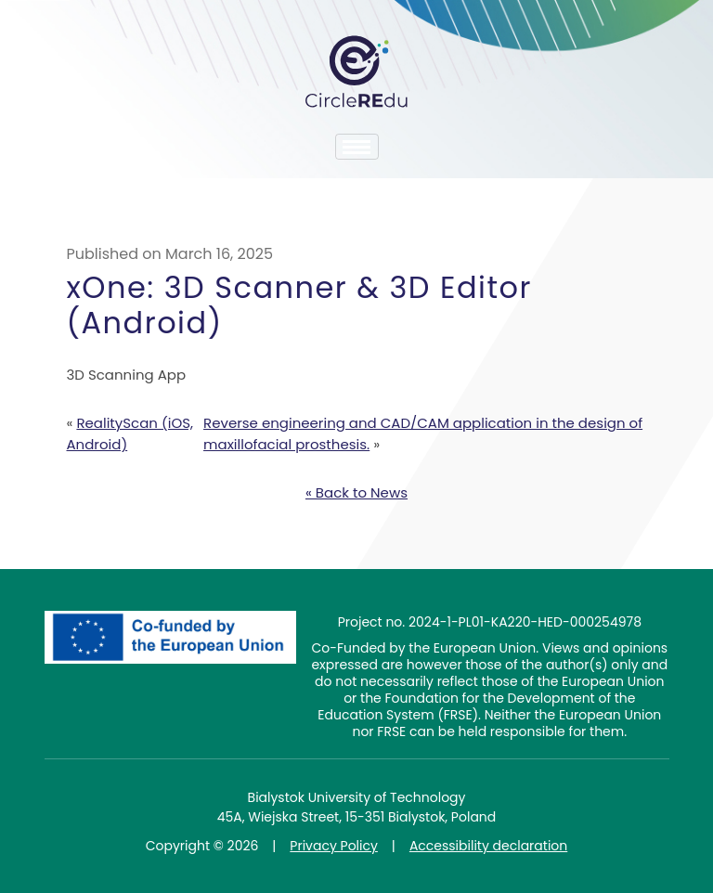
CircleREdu (356, 71)
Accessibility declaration (488, 845)
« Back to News (356, 492)
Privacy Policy (334, 845)
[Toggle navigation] (357, 147)
